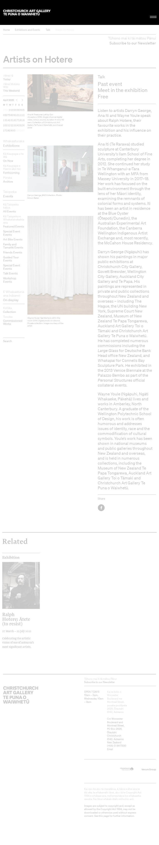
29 (10, 130)
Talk (48, 29)
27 (4, 130)
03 (16, 110)
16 (13, 120)
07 (7, 115)
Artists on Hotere (64, 29)
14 (7, 120)
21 (7, 125)
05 (23, 110)
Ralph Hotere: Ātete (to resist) (16, 619)
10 (16, 115)
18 (19, 120)
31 (7, 110)
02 (13, 110)
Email (110, 749)
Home (6, 29)
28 (7, 130)
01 (10, 110)
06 (4, 115)
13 (4, 120)
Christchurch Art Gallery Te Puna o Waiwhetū (27, 12)
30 (4, 110)
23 (13, 125)
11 (19, 115)
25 (19, 125)
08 (10, 115)
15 (10, 120)
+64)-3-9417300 (117, 745)
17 (16, 120)
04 (19, 110)
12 (23, 115)
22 (10, 125)
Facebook (101, 508)
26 (23, 125)
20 (4, 125)
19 (23, 120)
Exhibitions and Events (27, 29)
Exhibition (11, 557)
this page (104, 816)
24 (16, 125)
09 (13, 115)
